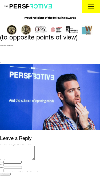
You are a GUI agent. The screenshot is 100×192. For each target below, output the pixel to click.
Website (1, 167)
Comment (2, 160)
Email (1, 164)
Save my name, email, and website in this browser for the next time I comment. (21, 172)
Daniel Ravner (3, 45)
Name (1, 162)
